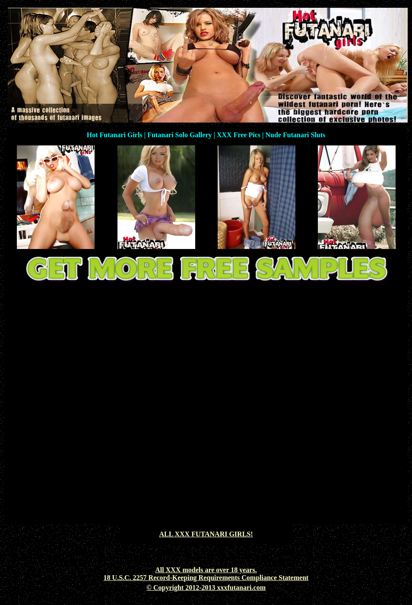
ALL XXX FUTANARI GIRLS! (206, 534)
